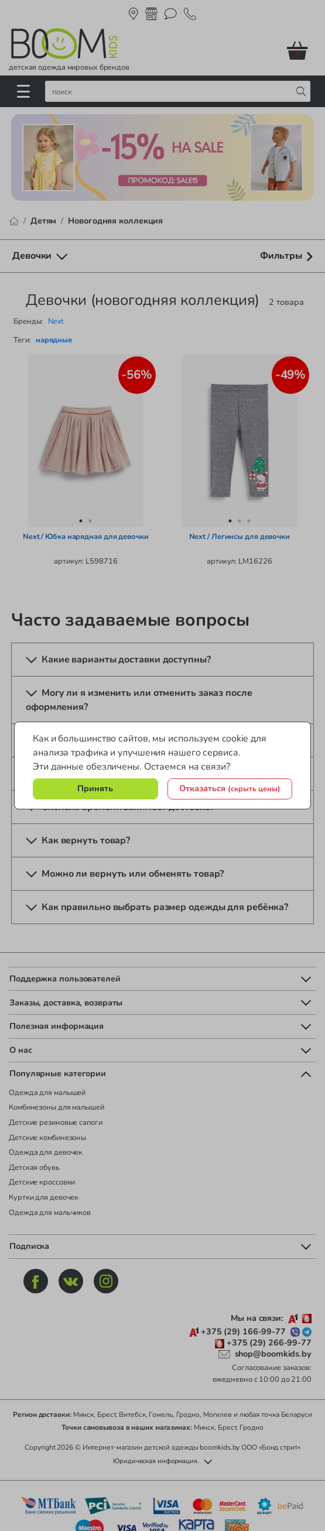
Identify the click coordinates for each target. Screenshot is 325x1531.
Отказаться (229, 788)
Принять (95, 788)
